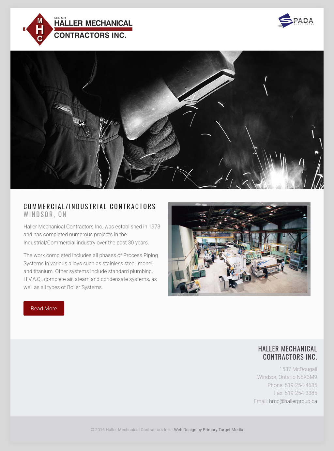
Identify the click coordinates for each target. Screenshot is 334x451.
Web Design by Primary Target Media (208, 429)
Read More (44, 308)
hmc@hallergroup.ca (293, 401)
